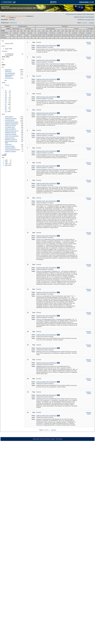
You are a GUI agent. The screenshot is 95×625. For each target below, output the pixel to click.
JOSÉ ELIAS (8, 144)
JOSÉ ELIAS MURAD (10, 134)
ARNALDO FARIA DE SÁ (11, 130)
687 (52, 35)
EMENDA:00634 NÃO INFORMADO (46, 334)
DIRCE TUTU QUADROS (11, 136)
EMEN (6, 48)
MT (6, 101)
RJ (5, 104)
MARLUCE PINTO (10, 138)
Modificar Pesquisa (79, 17)
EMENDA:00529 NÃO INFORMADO (46, 267)
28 (44, 35)
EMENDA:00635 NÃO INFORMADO (46, 348)
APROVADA (8, 71)
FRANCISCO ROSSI (10, 125)
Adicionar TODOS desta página (85, 14)
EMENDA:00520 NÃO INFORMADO (46, 113)
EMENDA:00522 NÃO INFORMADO (46, 133)
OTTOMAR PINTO (10, 127)
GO (6, 95)
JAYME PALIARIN (9, 146)
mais (5, 80)
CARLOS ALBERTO (10, 148)
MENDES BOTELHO (10, 132)
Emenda (7, 43)
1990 (6, 162)
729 (60, 35)
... (88, 22)
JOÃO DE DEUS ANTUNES (12, 149)
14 (88, 35)
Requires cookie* (88, 43)
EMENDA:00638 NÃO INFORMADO (46, 382)
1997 (6, 160)
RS (6, 109)
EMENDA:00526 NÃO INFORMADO (46, 183)
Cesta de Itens (70, 14)
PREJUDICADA (9, 78)
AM (6, 92)
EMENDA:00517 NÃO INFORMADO (46, 60)
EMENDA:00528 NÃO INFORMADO (46, 236)
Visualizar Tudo (89, 19)
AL (5, 90)
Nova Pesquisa (90, 17)
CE (6, 94)
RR (6, 108)
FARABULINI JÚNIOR (11, 118)
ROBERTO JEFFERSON (11, 123)
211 (41, 35)
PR (6, 102)
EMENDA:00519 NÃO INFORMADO (46, 97)
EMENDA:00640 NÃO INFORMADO (46, 415)
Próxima (91, 22)
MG (6, 97)
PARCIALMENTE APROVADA (9, 75)
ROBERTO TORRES (10, 151)
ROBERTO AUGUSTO (11, 139)
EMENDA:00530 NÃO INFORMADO (46, 292)
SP (5, 111)
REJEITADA (8, 69)
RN (6, 106)
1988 (6, 163)
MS (6, 99)
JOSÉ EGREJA (9, 116)
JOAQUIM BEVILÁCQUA (11, 122)
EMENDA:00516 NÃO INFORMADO (46, 45)
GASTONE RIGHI (9, 120)
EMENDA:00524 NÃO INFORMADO (46, 151)
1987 (6, 165)
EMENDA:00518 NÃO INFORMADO (46, 79)
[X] (33, 16)
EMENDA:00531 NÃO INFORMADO (46, 315)
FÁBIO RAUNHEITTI (10, 129)
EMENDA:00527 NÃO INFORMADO (46, 201)
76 (74, 35)
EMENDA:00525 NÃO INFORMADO (46, 166)
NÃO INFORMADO (10, 73)
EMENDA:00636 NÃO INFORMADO (46, 363)
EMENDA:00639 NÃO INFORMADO (46, 395)
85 (81, 35)
